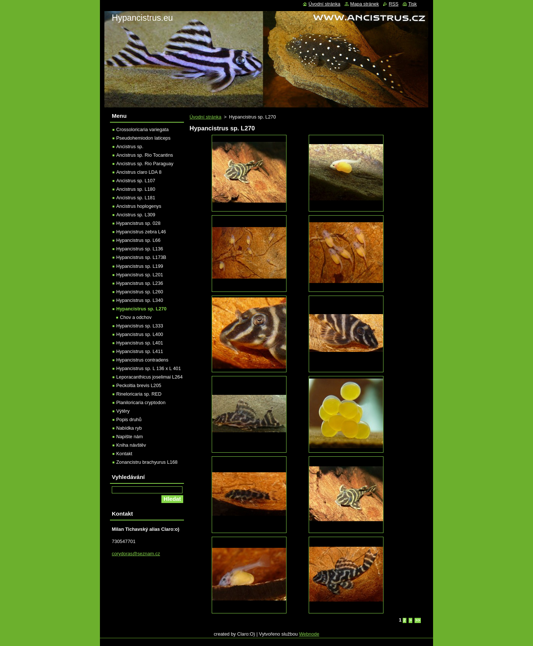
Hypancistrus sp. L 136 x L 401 (148, 368)
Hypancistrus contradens (142, 360)
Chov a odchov (135, 317)
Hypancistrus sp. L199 (139, 266)
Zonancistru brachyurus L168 (147, 462)
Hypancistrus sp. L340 (139, 300)
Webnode (309, 634)
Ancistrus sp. (129, 146)
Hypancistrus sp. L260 (139, 291)
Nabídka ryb (129, 428)
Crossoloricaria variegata (142, 129)
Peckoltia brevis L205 (138, 385)
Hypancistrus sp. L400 (139, 334)
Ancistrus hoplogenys (138, 206)
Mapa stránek (364, 4)
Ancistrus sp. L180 (135, 189)
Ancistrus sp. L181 (135, 197)
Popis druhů (128, 419)
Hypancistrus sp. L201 (139, 274)
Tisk (412, 4)
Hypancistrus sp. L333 (139, 326)
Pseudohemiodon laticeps (143, 138)
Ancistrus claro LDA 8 (138, 172)
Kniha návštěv (131, 445)
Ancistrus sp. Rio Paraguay (144, 163)
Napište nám (129, 436)
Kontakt (124, 453)
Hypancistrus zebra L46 (141, 231)
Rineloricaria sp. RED (138, 394)
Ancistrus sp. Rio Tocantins (144, 155)
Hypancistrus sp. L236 (139, 283)
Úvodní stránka (205, 117)
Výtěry (123, 411)
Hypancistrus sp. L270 (141, 309)
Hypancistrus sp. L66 (138, 240)
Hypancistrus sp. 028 (138, 223)
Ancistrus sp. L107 (135, 180)
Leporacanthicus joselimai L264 (149, 377)
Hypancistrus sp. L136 (139, 249)
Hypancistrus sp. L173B (141, 257)
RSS (393, 4)
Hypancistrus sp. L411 (139, 351)
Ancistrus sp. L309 (135, 214)
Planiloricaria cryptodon (140, 402)
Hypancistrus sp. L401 (139, 343)
